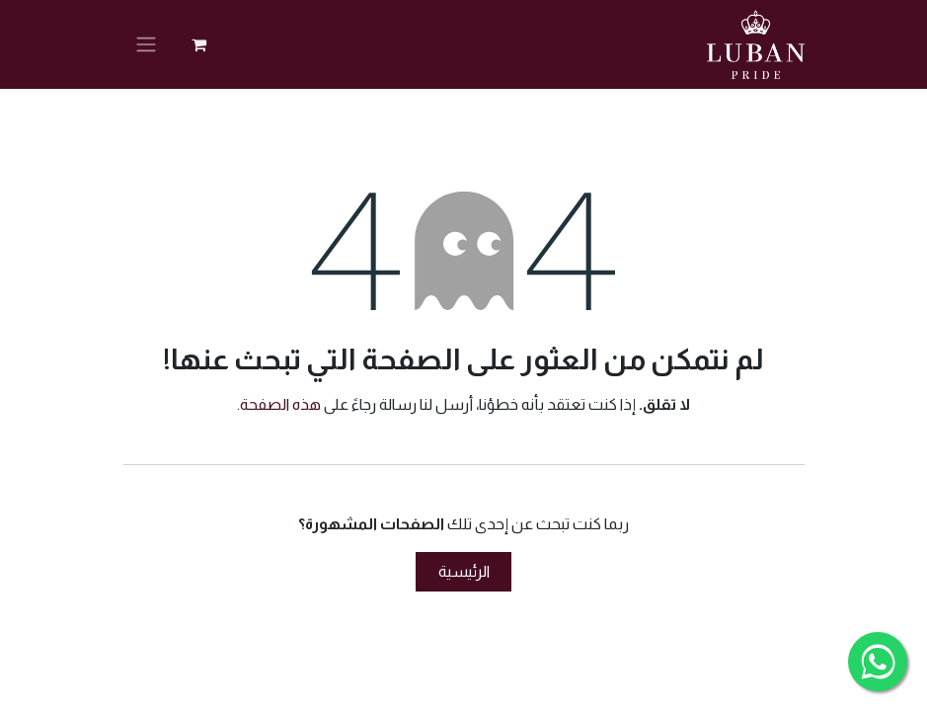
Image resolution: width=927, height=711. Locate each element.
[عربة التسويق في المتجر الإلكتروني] (199, 44)
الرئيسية (464, 571)
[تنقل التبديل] (146, 45)
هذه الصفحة (280, 404)
